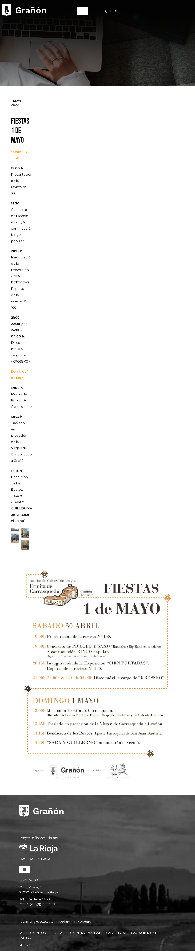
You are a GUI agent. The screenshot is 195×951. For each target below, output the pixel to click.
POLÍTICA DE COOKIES (37, 933)
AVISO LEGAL (116, 933)
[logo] (24, 5)
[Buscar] (112, 11)
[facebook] (21, 945)
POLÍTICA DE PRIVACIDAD (80, 933)
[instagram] (28, 945)
